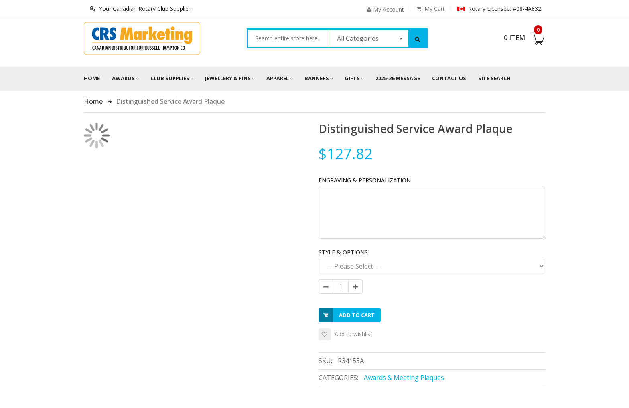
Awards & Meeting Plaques (404, 377)
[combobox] (288, 38)
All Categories (358, 38)
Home (92, 78)
